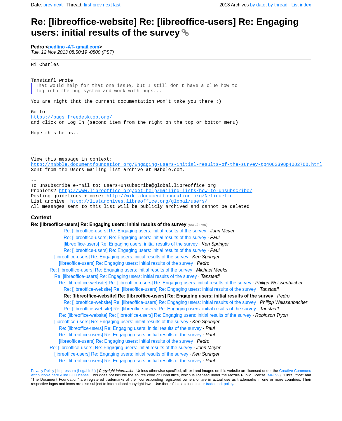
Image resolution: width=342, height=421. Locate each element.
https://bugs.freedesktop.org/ (71, 129)
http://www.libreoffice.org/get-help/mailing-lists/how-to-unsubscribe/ (155, 219)
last (117, 4)
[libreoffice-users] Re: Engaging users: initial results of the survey (131, 276)
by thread (277, 4)
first (87, 4)
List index (301, 4)
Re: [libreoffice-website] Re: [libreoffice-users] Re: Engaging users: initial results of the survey (165, 27)
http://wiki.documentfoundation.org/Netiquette (170, 226)
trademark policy (219, 416)
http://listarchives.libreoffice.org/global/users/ (138, 232)
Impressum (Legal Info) (76, 403)
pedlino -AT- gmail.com (73, 46)
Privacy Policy (42, 403)
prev (48, 4)
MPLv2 (274, 408)
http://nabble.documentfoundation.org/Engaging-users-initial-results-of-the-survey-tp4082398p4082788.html (176, 187)
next (58, 4)
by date (257, 4)
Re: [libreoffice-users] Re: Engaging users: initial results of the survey (135, 263)
